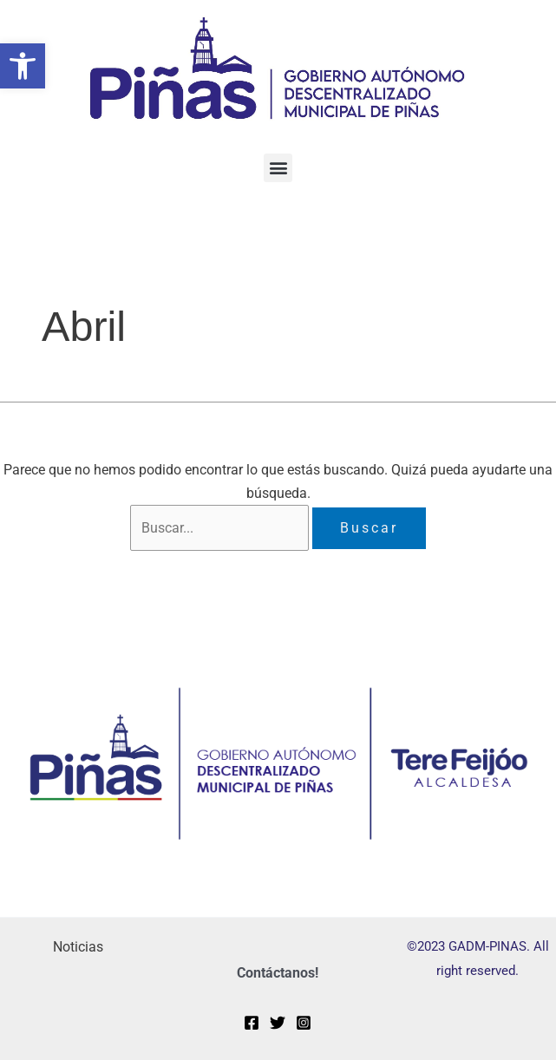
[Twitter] (277, 1023)
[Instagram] (303, 1023)
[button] (22, 65)
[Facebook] (251, 1023)
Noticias (78, 947)
